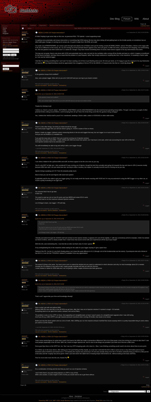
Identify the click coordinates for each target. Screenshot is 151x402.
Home (5, 28)
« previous (143, 25)
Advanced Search (7, 70)
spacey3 (24, 32)
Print (147, 385)
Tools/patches (62, 85)
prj (22, 70)
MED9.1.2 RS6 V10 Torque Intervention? (61, 25)
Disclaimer (78, 396)
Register (5, 33)
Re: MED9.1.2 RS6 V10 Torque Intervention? (52, 70)
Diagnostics (42, 25)
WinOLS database (53, 85)
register (9, 44)
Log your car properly (41, 85)
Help (4, 30)
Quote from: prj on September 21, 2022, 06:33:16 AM (49, 218)
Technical (33, 25)
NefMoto (24, 25)
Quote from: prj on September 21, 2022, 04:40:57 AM (49, 94)
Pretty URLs (99, 400)
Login (4, 32)
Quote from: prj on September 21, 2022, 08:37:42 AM (49, 284)
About (71, 396)
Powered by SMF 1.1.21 (45, 400)
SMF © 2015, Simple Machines (61, 400)
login (4, 44)
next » (148, 25)
